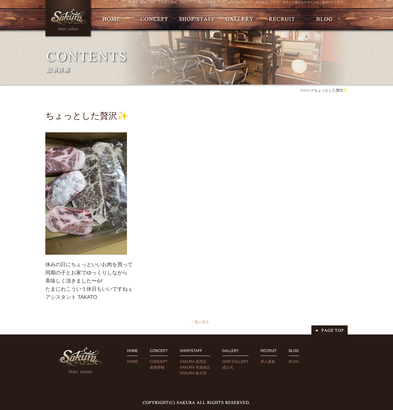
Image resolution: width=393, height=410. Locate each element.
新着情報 (157, 367)
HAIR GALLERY (235, 362)
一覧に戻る (200, 322)
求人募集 (268, 362)
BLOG (294, 362)
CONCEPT (159, 362)
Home (305, 90)
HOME (132, 362)
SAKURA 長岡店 (193, 362)
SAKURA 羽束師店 (195, 367)
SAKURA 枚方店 (193, 373)
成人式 (227, 367)
